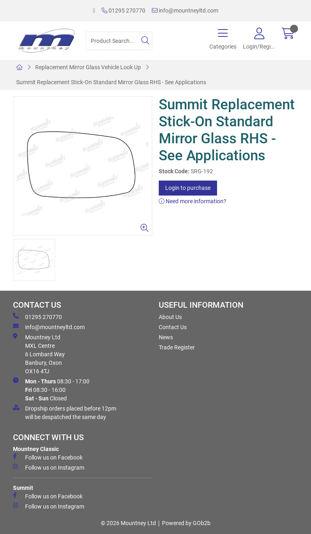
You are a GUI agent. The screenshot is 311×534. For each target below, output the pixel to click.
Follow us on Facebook (48, 457)
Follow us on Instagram (48, 467)
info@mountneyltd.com (185, 10)
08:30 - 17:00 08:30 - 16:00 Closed (51, 389)
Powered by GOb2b (186, 523)
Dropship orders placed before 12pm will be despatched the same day (64, 412)
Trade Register (177, 347)
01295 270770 (123, 10)
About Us (170, 317)
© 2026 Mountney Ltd (128, 523)
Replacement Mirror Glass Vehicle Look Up (88, 67)
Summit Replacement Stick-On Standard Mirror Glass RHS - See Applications (111, 82)
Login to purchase (188, 188)
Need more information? (192, 201)
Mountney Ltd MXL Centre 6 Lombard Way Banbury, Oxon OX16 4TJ (39, 353)
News (166, 337)
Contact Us (173, 327)
